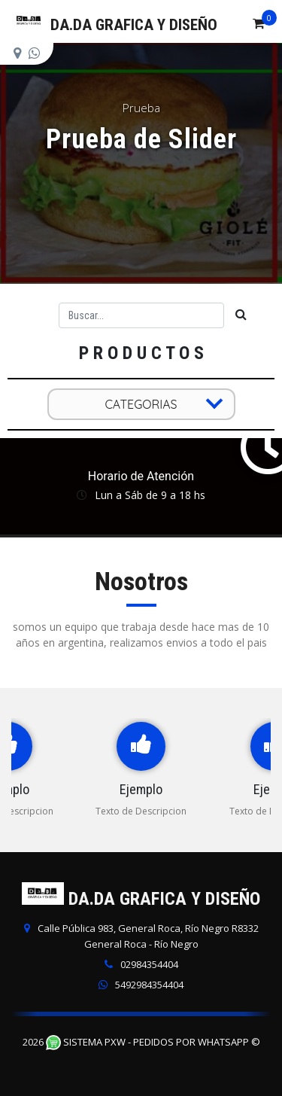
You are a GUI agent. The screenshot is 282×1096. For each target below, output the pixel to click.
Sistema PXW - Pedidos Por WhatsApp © (153, 1042)
